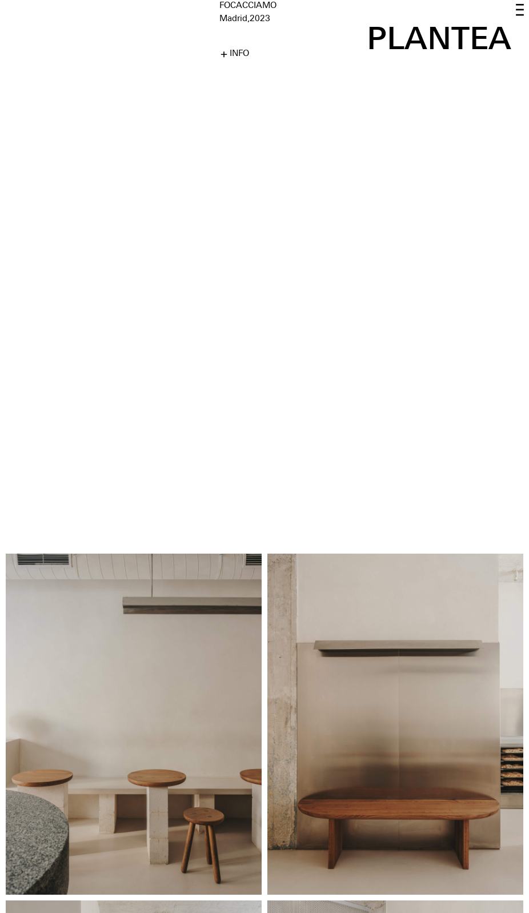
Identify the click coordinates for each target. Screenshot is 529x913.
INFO (239, 54)
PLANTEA (439, 38)
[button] (519, 10)
